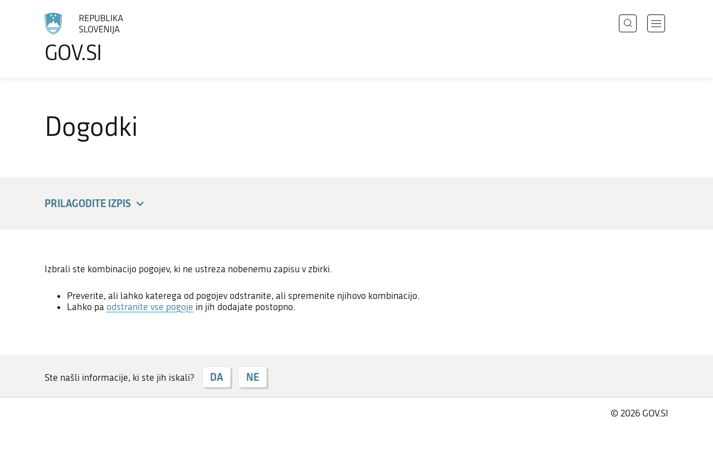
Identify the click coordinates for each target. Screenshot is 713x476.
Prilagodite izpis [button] (96, 204)
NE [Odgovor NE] (252, 377)
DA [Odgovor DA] (216, 377)
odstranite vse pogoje (149, 306)
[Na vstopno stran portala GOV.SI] (115, 38)
